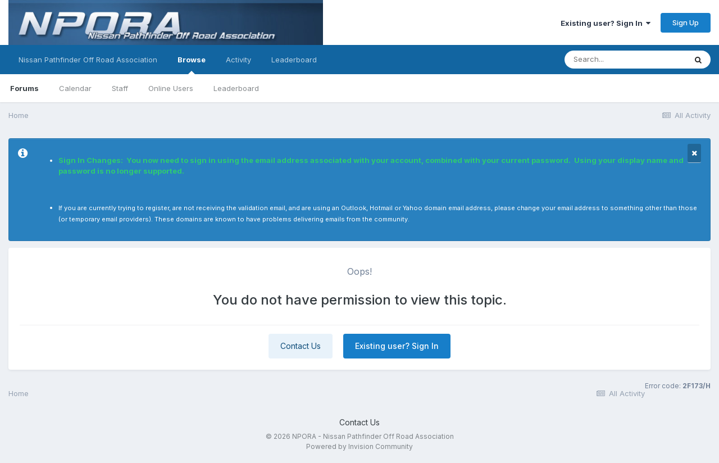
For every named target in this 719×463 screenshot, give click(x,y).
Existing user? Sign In (605, 23)
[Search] (625, 60)
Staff (120, 88)
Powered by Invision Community (359, 446)
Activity (238, 59)
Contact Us (300, 346)
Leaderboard (236, 88)
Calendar (75, 88)
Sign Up (685, 22)
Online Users (170, 88)
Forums (24, 88)
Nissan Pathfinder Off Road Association (88, 59)
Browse (192, 64)
